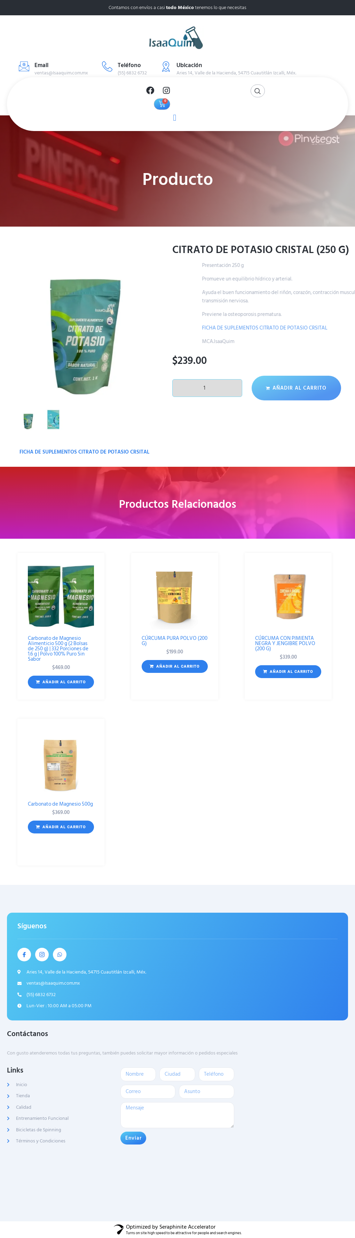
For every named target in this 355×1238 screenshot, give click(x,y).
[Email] (24, 66)
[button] (61, 682)
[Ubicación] (166, 66)
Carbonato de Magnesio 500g (60, 804)
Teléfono (129, 65)
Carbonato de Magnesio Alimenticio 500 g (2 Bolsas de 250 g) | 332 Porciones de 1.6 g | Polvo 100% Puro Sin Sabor (58, 648)
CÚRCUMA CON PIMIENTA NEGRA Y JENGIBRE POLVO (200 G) (285, 643)
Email (41, 65)
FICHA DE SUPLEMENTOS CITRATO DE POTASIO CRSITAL (84, 452)
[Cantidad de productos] (207, 388)
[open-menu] (172, 117)
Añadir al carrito (299, 388)
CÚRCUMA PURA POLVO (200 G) (174, 641)
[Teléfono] (107, 66)
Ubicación (189, 65)
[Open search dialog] (258, 90)
